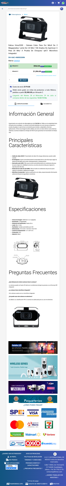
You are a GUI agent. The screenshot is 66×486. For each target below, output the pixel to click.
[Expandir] (54, 3)
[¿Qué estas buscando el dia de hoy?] (33, 8)
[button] (33, 66)
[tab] (21, 104)
